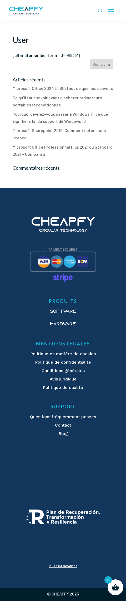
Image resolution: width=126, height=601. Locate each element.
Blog (63, 433)
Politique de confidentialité (63, 362)
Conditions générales (63, 370)
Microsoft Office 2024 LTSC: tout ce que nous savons (63, 88)
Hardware (63, 324)
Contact (63, 425)
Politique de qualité (63, 387)
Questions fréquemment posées (63, 416)
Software (63, 312)
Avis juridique (63, 379)
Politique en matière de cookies (63, 353)
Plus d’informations (63, 566)
